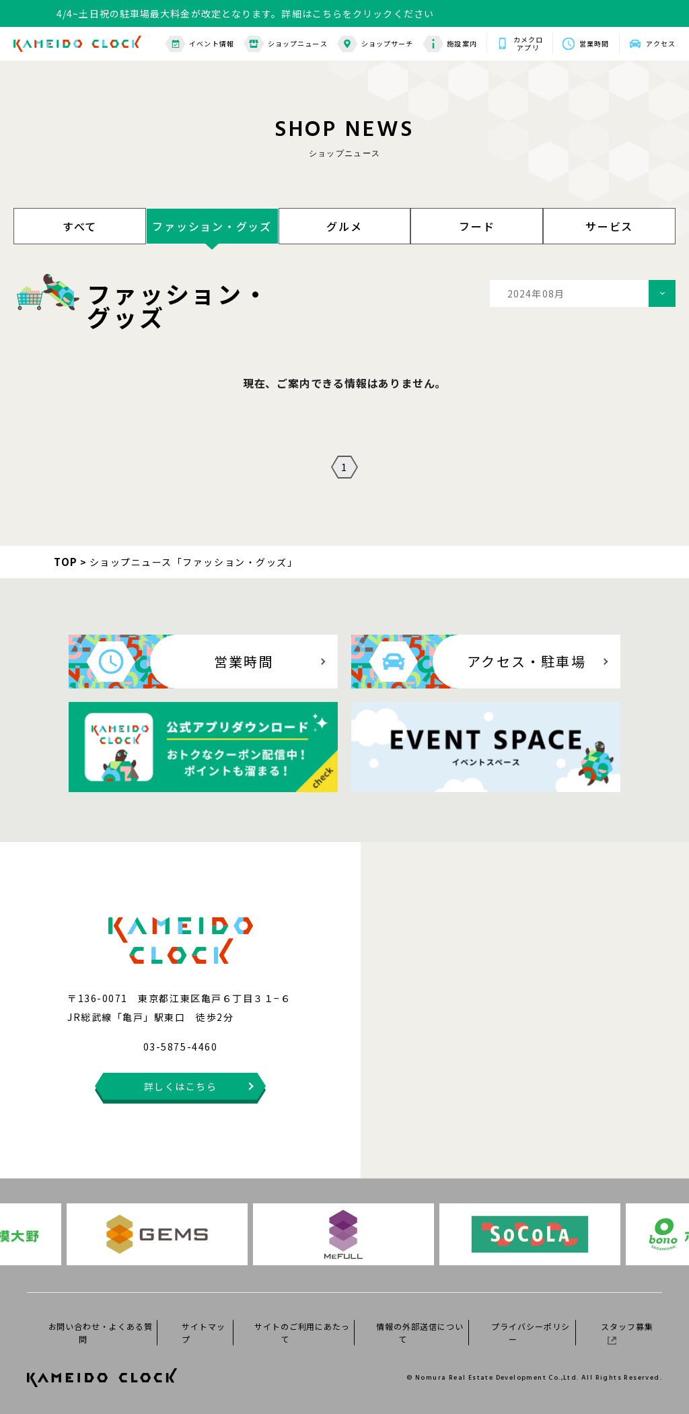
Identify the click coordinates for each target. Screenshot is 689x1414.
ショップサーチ (375, 44)
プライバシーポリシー (530, 1332)
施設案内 (449, 44)
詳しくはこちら (180, 1086)
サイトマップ (203, 1332)
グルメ (344, 226)
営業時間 (594, 43)
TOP (66, 562)
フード (477, 226)
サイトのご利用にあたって (302, 1332)
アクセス (661, 43)
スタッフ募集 (627, 1332)
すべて (80, 226)
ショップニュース (286, 44)
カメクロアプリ (528, 43)
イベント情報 (199, 44)
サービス (609, 226)
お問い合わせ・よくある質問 (100, 1332)
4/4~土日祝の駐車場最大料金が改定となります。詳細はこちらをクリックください (245, 13)
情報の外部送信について (420, 1332)
